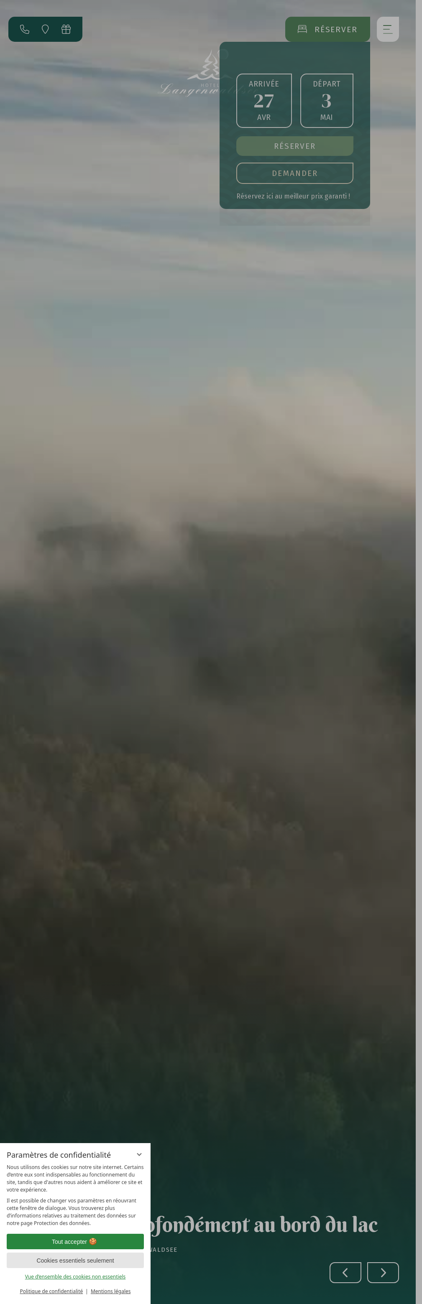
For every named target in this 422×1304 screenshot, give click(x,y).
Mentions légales (111, 1291)
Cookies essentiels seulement (75, 1260)
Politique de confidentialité (51, 1291)
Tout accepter (75, 1241)
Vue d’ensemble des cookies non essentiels (75, 1276)
